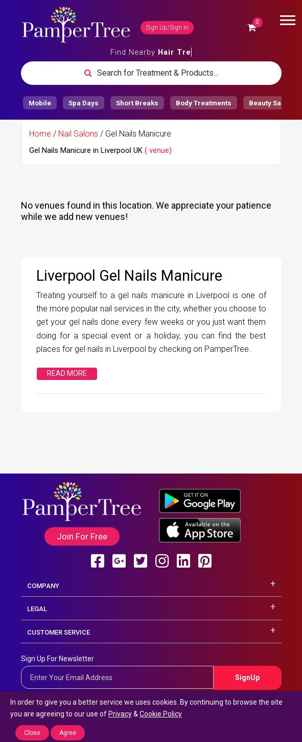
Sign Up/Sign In (167, 27)
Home (40, 134)
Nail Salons (78, 134)
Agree (67, 732)
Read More (67, 373)
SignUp (247, 677)
